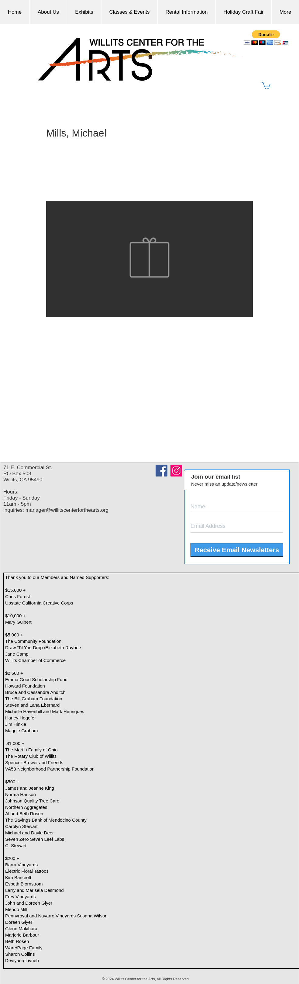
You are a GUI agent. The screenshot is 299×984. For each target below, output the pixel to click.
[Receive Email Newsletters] (237, 550)
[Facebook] (161, 470)
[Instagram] (176, 470)
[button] (266, 85)
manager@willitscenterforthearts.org (67, 510)
